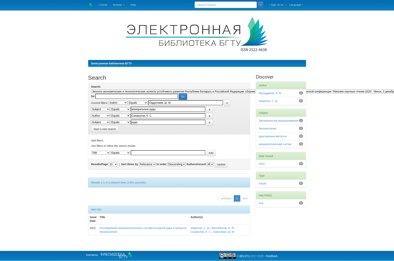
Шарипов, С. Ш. (200, 227)
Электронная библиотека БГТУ (111, 63)
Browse (119, 4)
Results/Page (99, 164)
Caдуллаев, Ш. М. (224, 231)
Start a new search (105, 129)
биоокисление (267, 128)
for (93, 96)
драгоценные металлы (273, 136)
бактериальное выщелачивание (278, 120)
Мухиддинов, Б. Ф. (223, 227)
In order (162, 164)
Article (262, 183)
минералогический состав (275, 144)
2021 (262, 163)
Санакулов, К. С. (201, 231)
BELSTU (245, 256)
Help (133, 4)
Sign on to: (277, 4)
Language (296, 4)
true (261, 203)
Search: (96, 86)
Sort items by (129, 164)
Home (102, 4)
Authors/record (196, 164)
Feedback (271, 256)
